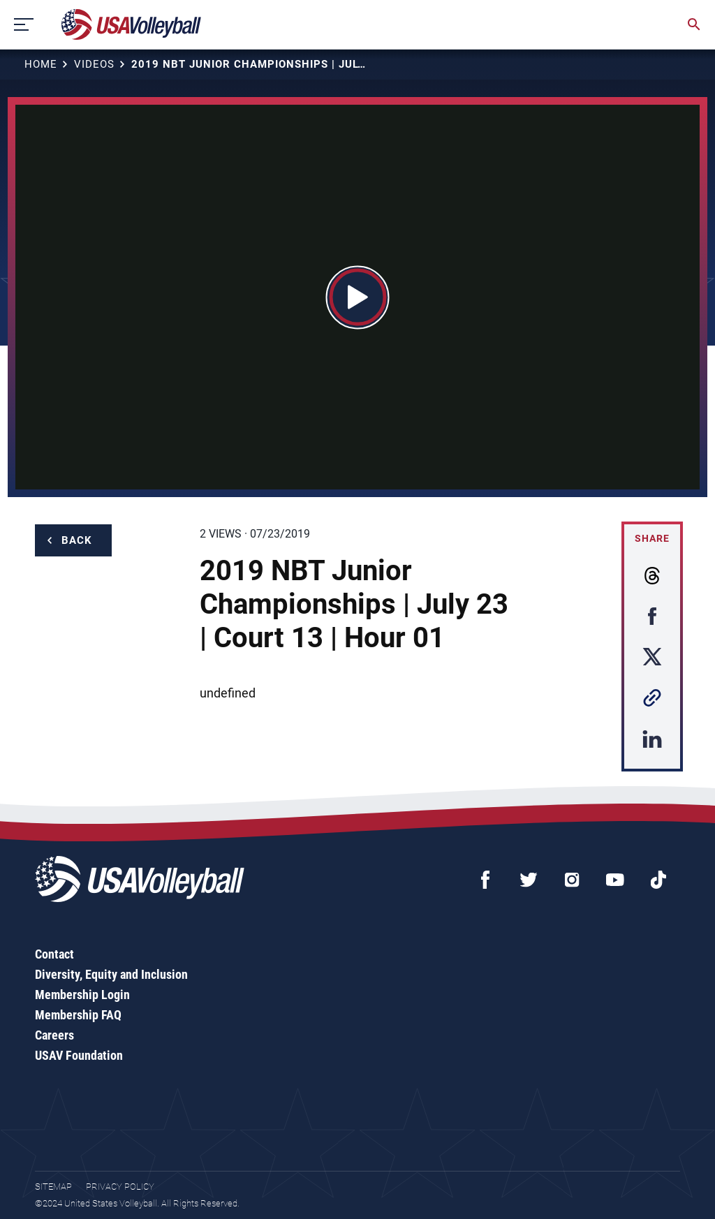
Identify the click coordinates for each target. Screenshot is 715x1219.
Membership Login (82, 994)
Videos (94, 64)
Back (76, 540)
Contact (54, 954)
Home (40, 64)
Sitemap (53, 1186)
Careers (54, 1035)
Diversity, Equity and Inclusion (111, 974)
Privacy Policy (120, 1186)
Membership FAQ (78, 1014)
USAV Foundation (79, 1055)
